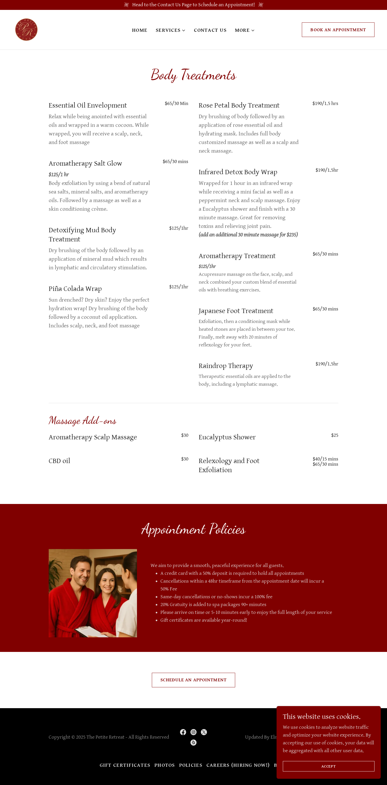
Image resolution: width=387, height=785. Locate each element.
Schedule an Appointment (193, 680)
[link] (26, 30)
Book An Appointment (338, 30)
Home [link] (139, 30)
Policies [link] (190, 765)
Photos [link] (164, 765)
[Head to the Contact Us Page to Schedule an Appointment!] (193, 5)
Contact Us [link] (210, 30)
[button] (171, 30)
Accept (328, 766)
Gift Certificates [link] (125, 765)
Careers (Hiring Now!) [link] (238, 765)
